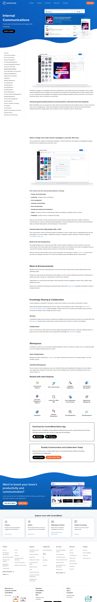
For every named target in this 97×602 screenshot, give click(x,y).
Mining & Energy (33, 566)
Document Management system (38, 308)
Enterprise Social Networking (11, 114)
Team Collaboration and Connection (12, 71)
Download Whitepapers (56, 532)
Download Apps (73, 563)
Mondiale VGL (59, 569)
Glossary (72, 552)
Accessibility (7, 105)
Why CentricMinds (87, 552)
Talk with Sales (9, 503)
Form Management (8, 82)
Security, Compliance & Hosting (11, 103)
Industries (76, 534)
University (72, 569)
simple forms (71, 286)
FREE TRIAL (90, 3)
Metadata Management (9, 96)
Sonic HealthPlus (60, 554)
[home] (9, 3)
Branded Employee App (8, 557)
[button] (31, 3)
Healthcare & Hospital (34, 559)
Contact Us (85, 555)
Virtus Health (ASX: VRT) (61, 559)
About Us (85, 550)
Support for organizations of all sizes (12, 110)
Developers (72, 566)
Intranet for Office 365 (20, 562)
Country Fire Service (60, 557)
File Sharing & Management (10, 62)
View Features (8, 534)
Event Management (8, 87)
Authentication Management (11, 98)
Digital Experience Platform (10, 75)
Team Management (8, 89)
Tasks (16, 552)
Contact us (81, 252)
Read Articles (31, 534)
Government (32, 557)
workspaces (34, 321)
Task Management (8, 85)
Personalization (7, 108)
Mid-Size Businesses (47, 550)
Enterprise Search (8, 112)
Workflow (17, 555)
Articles (71, 550)
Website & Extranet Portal (20, 565)
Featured (6, 53)
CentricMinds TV (73, 555)
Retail (30, 569)
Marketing (45, 560)
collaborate (51, 357)
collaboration (72, 331)
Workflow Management (9, 80)
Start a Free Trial (86, 558)
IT (43, 562)
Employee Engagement (9, 59)
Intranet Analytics (8, 101)
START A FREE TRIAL (53, 457)
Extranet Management (9, 92)
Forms (16, 550)
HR (43, 557)
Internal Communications (10, 69)
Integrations (7, 78)
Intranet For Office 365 (9, 66)
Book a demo (8, 31)
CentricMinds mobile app (36, 236)
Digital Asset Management (10, 73)
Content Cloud (6, 568)
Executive (45, 565)
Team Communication (9, 57)
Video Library (73, 558)
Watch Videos (54, 534)
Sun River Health (60, 562)
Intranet (86, 306)
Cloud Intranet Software (9, 55)
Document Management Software (12, 64)
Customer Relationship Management (12, 94)
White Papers (73, 560)
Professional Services (34, 572)
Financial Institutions (33, 554)
